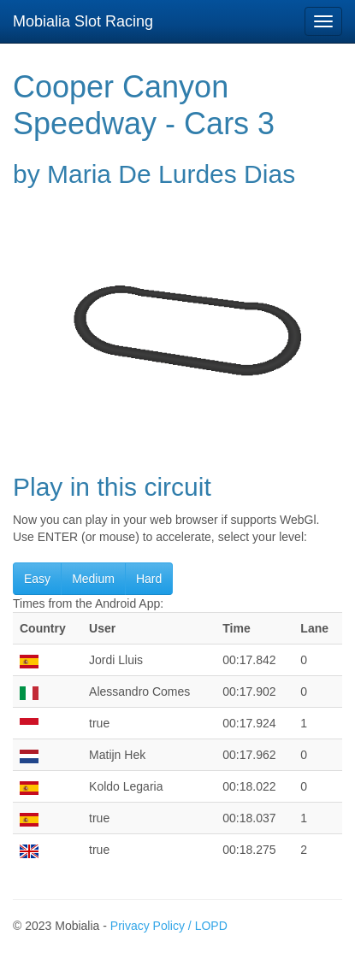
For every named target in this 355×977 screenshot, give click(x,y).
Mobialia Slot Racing (83, 21)
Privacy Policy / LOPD (169, 926)
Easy (37, 579)
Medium (93, 579)
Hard (149, 579)
